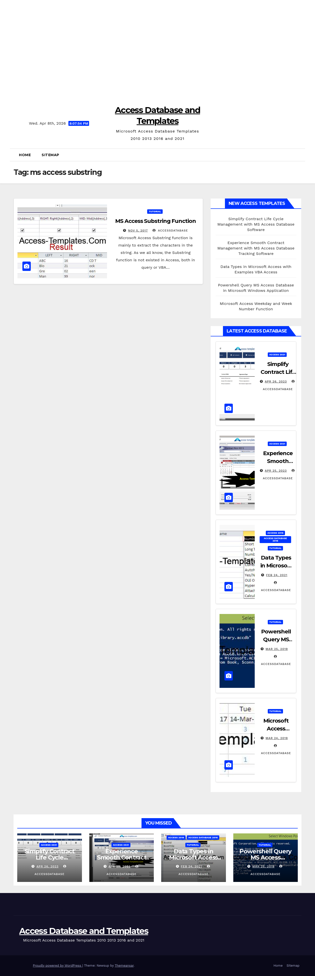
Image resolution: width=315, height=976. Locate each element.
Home (25, 155)
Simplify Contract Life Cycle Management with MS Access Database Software (255, 224)
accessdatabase (170, 230)
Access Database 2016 (275, 539)
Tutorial (155, 211)
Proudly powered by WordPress (57, 965)
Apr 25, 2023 (276, 470)
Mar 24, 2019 (277, 738)
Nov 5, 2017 (138, 230)
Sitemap (50, 155)
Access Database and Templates (83, 931)
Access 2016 (275, 532)
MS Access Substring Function (155, 221)
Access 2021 (277, 354)
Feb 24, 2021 (276, 575)
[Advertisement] (157, 49)
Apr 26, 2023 (276, 381)
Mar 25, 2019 (277, 649)
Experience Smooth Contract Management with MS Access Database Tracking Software (255, 248)
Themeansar (124, 965)
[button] (299, 154)
